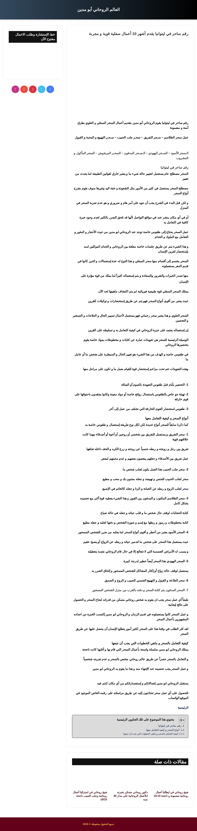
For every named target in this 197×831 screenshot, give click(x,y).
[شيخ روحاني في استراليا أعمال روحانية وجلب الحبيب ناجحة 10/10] (89, 779)
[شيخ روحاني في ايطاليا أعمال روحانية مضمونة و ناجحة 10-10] (170, 779)
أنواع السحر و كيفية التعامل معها (163, 729)
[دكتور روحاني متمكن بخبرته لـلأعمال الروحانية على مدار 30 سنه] (130, 779)
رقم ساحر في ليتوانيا (169, 725)
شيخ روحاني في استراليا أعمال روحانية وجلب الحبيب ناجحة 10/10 (90, 796)
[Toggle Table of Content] (180, 720)
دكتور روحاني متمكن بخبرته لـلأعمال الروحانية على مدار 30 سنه (131, 796)
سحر (185, 488)
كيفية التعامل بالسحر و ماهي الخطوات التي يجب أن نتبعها (150, 733)
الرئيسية (183, 707)
